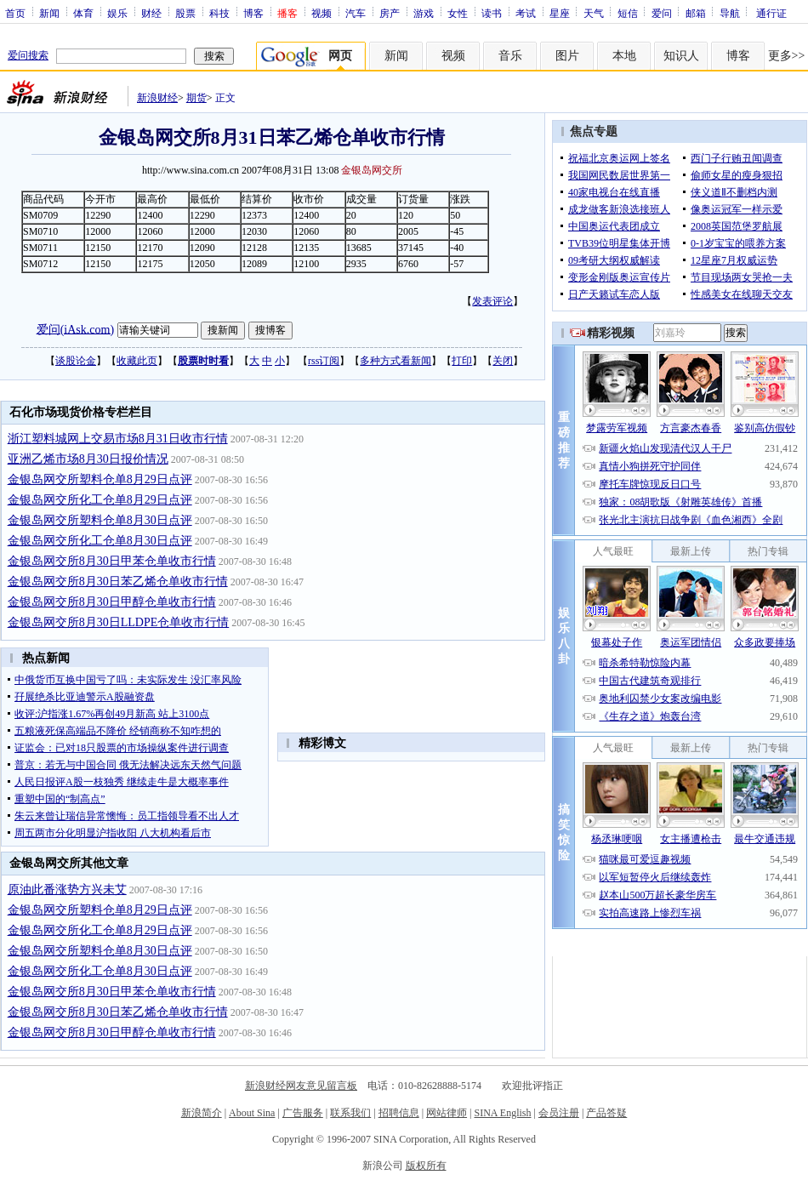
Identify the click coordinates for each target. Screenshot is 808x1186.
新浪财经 (157, 98)
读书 (491, 13)
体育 (83, 13)
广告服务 (302, 1113)
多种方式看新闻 (395, 361)
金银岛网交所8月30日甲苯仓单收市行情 (112, 561)
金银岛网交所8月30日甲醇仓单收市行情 (112, 602)
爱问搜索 (28, 55)
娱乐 (117, 13)
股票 (185, 13)
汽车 (355, 13)
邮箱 (696, 13)
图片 (567, 55)
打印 (462, 361)
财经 (151, 13)
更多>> (786, 55)
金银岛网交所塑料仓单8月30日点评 (100, 520)
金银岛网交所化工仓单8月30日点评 (100, 540)
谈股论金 (75, 361)
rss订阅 (323, 361)
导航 (730, 13)
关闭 (502, 361)
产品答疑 (606, 1113)
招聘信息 (398, 1113)
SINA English (502, 1113)
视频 (321, 13)
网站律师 (446, 1113)
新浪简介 (201, 1113)
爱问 (662, 13)
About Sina (252, 1113)
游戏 (423, 13)
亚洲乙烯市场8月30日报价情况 (88, 459)
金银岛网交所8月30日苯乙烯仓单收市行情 (118, 581)
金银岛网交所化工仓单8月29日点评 (100, 499)
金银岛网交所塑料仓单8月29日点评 (100, 479)
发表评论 (492, 301)
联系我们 (350, 1113)
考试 (525, 13)
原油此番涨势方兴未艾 (67, 889)
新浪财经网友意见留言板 (301, 1086)
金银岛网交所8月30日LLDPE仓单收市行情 (119, 622)
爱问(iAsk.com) (75, 328)
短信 (627, 13)
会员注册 (558, 1113)
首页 (15, 13)
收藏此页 (137, 361)
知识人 (681, 55)
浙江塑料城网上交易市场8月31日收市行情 (118, 438)
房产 (389, 13)
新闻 (49, 13)
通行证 (771, 13)
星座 (559, 13)
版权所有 (426, 1166)
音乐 (510, 55)
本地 (624, 55)
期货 (196, 98)
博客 (253, 13)
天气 (593, 13)
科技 (219, 13)
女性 (457, 13)
